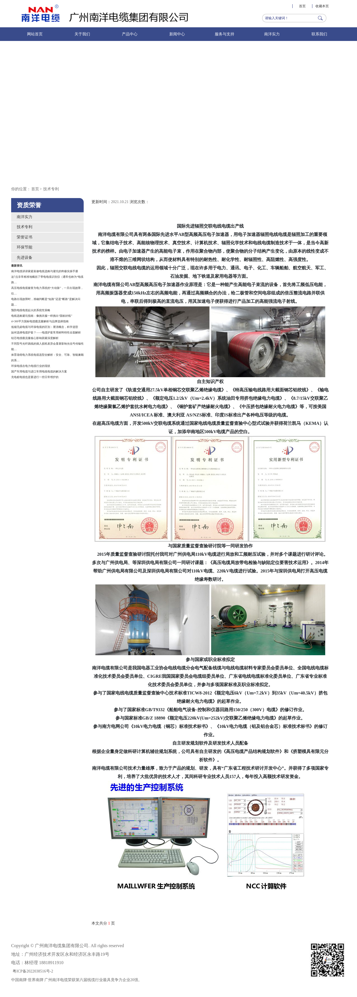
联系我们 (319, 34)
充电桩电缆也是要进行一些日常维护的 (35, 377)
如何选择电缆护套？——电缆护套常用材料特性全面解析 (46, 332)
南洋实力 (272, 34)
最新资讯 (16, 265)
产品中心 (130, 34)
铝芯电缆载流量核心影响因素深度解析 (35, 338)
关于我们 (82, 34)
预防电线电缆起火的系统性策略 (30, 310)
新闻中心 (177, 34)
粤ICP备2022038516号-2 (33, 971)
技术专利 (51, 189)
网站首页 (35, 34)
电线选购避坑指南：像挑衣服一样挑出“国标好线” (41, 315)
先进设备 (24, 257)
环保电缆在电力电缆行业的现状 (30, 365)
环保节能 (24, 247)
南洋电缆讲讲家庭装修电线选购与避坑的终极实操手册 (44, 271)
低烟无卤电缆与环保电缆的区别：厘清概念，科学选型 (44, 326)
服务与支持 (224, 34)
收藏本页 (322, 6)
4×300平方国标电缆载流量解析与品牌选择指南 (40, 321)
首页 (302, 6)
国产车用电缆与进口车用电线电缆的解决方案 (39, 371)
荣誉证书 (24, 237)
